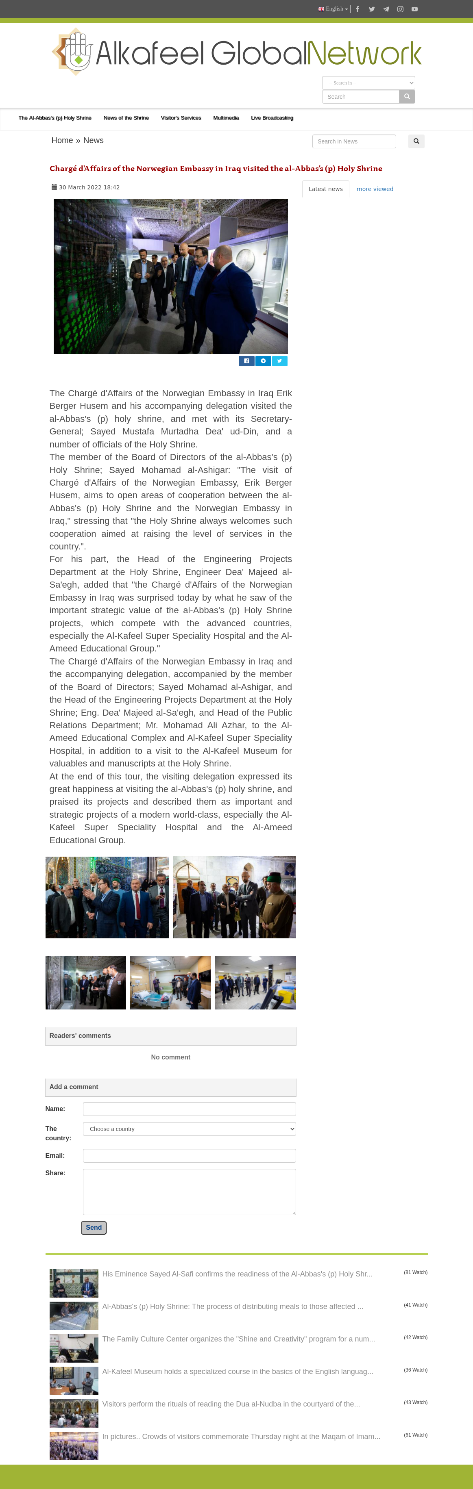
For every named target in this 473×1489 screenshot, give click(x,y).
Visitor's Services (181, 118)
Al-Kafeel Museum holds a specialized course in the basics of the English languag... (237, 1371)
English (333, 9)
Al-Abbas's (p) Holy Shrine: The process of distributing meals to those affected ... (233, 1306)
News (93, 140)
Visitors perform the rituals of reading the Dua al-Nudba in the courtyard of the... (231, 1404)
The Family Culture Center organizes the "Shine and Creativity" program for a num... (238, 1339)
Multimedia (226, 118)
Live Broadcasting (272, 118)
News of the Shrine (126, 118)
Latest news (326, 189)
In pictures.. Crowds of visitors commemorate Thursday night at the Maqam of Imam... (241, 1437)
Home (62, 140)
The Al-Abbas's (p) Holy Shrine (55, 118)
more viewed (375, 189)
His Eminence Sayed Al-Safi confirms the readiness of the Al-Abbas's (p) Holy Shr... (237, 1274)
